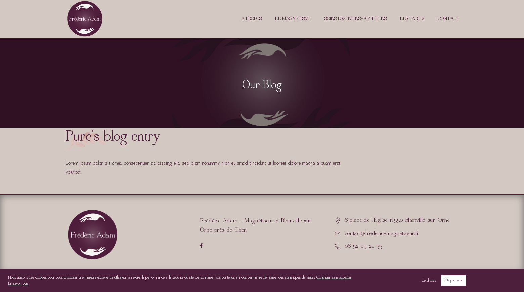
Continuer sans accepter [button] (334, 277)
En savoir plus (18, 283)
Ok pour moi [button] (453, 280)
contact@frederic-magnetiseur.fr (382, 234)
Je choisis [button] (429, 280)
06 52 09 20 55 (363, 246)
